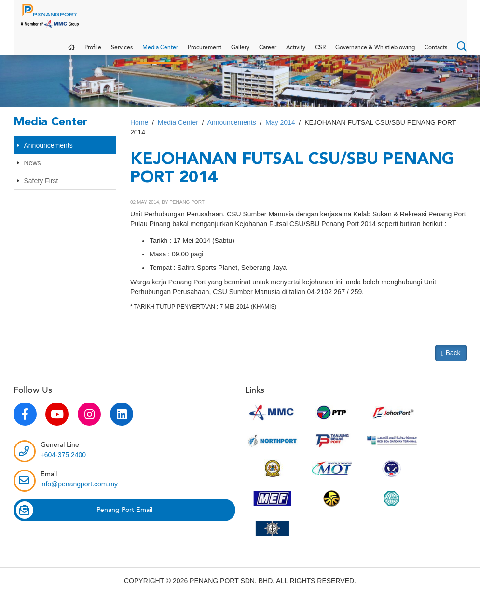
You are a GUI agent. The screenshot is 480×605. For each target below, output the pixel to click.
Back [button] (451, 363)
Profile (92, 52)
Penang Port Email (84, 519)
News (32, 172)
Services (122, 52)
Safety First (41, 190)
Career (267, 52)
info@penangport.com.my (79, 493)
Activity (295, 52)
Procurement (204, 52)
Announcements (48, 154)
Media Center (160, 52)
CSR (320, 52)
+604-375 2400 (63, 464)
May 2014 (280, 132)
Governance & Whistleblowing (375, 52)
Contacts (436, 52)
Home (139, 132)
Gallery (240, 52)
